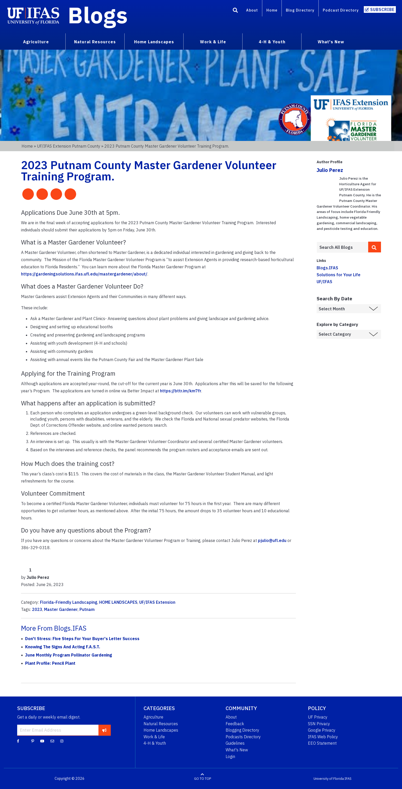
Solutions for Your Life (338, 274)
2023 (37, 609)
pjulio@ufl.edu (272, 540)
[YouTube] (42, 741)
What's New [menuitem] (331, 41)
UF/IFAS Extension (157, 602)
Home (271, 10)
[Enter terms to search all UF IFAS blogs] (342, 247)
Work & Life (154, 736)
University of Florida (329, 778)
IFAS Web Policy (323, 736)
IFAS (348, 778)
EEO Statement (322, 743)
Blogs (98, 14)
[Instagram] (61, 741)
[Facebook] (18, 741)
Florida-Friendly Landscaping (68, 602)
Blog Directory (300, 10)
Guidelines (235, 743)
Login (230, 756)
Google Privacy (321, 730)
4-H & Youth (155, 743)
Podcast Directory (341, 10)
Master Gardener (61, 609)
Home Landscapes (161, 730)
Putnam (87, 609)
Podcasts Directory (243, 736)
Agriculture (153, 717)
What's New (237, 749)
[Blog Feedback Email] (52, 741)
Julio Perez (330, 170)
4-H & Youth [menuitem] (272, 41)
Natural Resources (161, 723)
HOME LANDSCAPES (118, 602)
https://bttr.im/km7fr (180, 390)
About (252, 10)
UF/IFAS (324, 281)
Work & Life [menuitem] (213, 41)
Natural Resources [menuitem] (95, 41)
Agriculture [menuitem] (36, 41)
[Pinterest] (32, 741)
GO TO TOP (202, 778)
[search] (374, 247)
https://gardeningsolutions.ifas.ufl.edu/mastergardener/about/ (84, 273)
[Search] (235, 11)
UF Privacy (317, 717)
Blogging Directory (242, 730)
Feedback (235, 723)
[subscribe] (104, 730)
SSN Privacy (319, 723)
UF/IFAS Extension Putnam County (68, 146)
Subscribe (382, 9)
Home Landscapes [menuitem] (154, 41)
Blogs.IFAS (327, 267)
